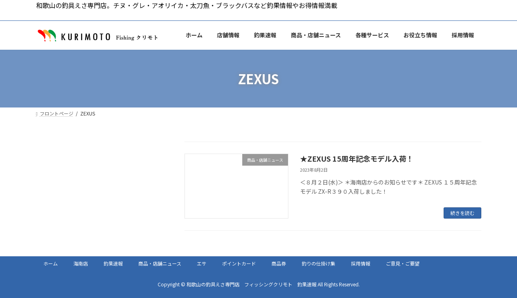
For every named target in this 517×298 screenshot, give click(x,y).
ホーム (50, 263)
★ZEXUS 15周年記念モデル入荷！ (357, 158)
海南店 (80, 263)
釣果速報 (113, 263)
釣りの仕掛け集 (318, 263)
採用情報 (360, 263)
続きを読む (462, 212)
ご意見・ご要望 (403, 263)
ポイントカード (239, 263)
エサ (202, 263)
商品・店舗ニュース (159, 263)
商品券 (279, 263)
